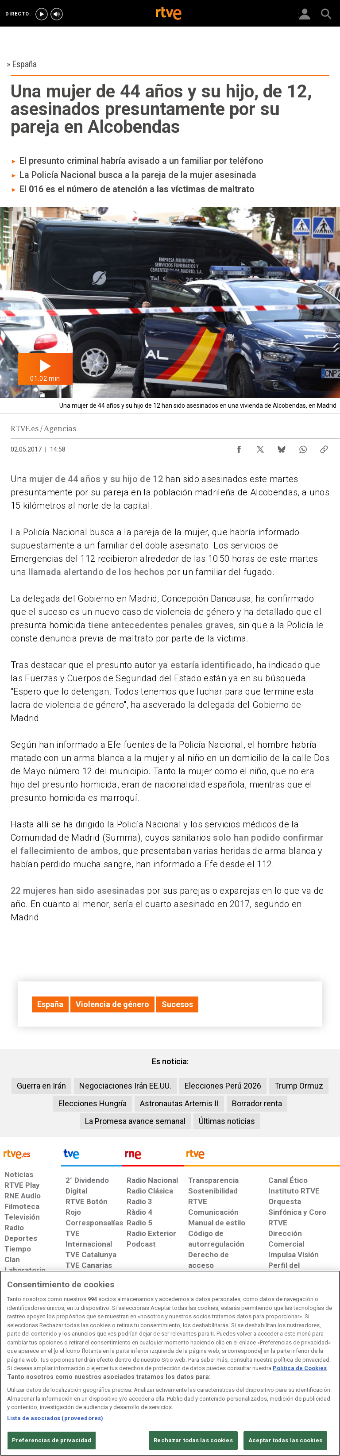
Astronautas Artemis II (179, 1103)
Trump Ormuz (298, 1085)
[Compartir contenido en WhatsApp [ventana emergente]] (302, 447)
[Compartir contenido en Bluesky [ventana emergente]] (281, 447)
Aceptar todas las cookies (285, 1440)
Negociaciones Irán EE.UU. (125, 1085)
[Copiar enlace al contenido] (324, 447)
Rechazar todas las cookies (193, 1440)
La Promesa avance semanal (135, 1121)
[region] (170, 1363)
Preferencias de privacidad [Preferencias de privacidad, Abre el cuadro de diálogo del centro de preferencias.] (51, 1440)
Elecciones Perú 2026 (223, 1085)
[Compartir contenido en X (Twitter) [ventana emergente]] (260, 447)
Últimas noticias (227, 1121)
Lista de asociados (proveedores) (55, 1418)
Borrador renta (257, 1103)
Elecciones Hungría (92, 1103)
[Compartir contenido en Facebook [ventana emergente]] (239, 447)
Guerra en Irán (41, 1085)
